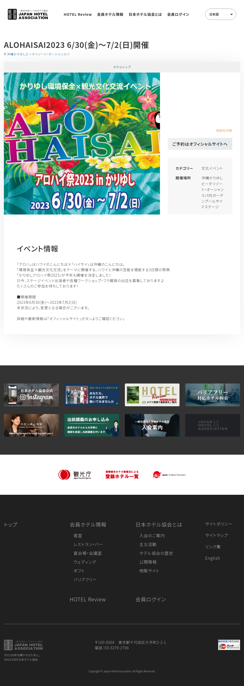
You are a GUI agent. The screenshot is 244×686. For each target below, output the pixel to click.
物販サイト (149, 570)
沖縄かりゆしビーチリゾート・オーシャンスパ (38, 54)
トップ (10, 524)
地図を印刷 (224, 130)
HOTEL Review (78, 14)
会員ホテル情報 (110, 14)
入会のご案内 (152, 535)
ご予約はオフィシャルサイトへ (200, 144)
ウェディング (85, 562)
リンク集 (213, 546)
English (212, 558)
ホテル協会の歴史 (156, 553)
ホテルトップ (122, 67)
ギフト (79, 570)
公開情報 (148, 562)
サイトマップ (216, 535)
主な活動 (148, 544)
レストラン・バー (88, 544)
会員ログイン (178, 14)
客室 (78, 535)
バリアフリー (85, 579)
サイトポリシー (219, 524)
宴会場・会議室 (88, 553)
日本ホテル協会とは (145, 14)
